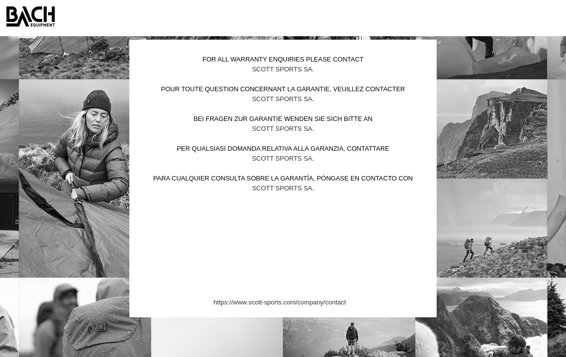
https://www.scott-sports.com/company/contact (280, 302)
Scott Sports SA (282, 69)
